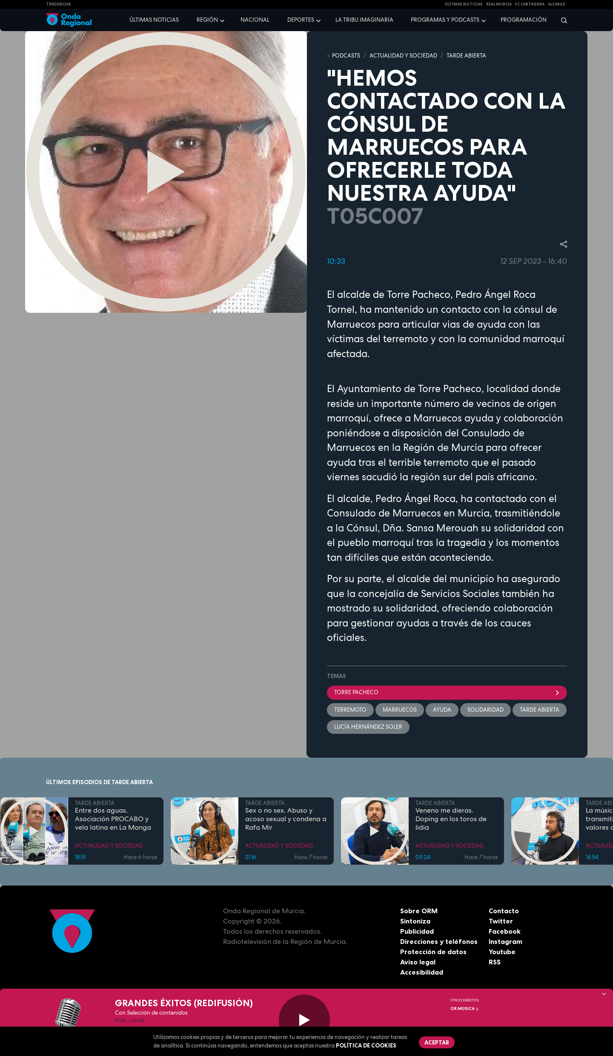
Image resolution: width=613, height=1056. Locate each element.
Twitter (501, 921)
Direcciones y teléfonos (439, 941)
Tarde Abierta (539, 709)
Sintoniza (415, 921)
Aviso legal (417, 962)
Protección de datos (433, 951)
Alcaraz (556, 4)
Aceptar (436, 1042)
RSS (495, 962)
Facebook (505, 931)
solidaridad (485, 709)
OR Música (464, 1008)
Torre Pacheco (447, 692)
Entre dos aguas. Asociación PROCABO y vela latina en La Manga (113, 819)
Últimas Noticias (464, 4)
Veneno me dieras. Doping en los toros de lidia (451, 819)
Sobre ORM (419, 910)
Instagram (505, 941)
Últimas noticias (154, 19)
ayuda (442, 709)
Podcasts (346, 55)
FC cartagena (529, 4)
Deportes (300, 19)
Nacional (255, 19)
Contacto (504, 910)
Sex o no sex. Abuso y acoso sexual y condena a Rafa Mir (286, 819)
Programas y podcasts (445, 19)
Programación (524, 19)
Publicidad (417, 931)
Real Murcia (499, 4)
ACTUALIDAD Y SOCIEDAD (403, 55)
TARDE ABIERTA (466, 55)
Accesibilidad (421, 972)
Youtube (502, 951)
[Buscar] (561, 20)
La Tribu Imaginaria (364, 19)
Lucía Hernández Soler (368, 726)
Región (207, 19)
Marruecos (400, 709)
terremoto (350, 709)
